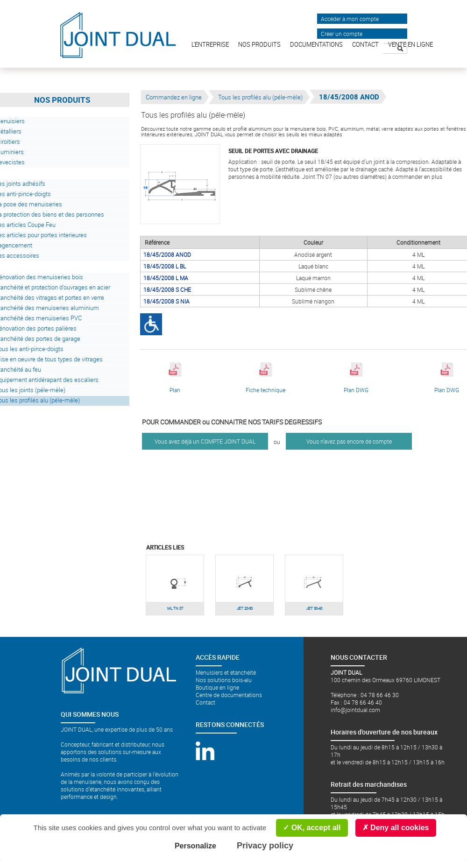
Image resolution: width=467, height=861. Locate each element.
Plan (175, 378)
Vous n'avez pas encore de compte (349, 441)
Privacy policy (265, 845)
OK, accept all (311, 828)
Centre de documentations (229, 695)
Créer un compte (341, 33)
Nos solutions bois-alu (224, 680)
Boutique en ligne (217, 687)
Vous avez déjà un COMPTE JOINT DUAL (205, 441)
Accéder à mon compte (350, 18)
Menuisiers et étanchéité (226, 672)
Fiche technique (265, 378)
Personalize (195, 846)
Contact (205, 702)
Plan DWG (356, 378)
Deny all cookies (395, 828)
